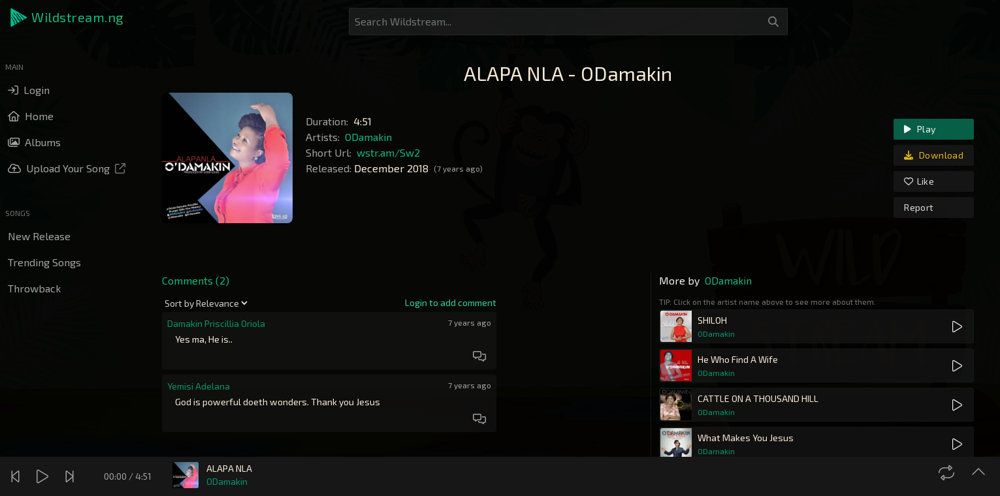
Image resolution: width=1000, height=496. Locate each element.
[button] (68, 17)
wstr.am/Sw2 (388, 152)
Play (919, 128)
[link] (450, 302)
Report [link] (918, 207)
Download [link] (933, 155)
